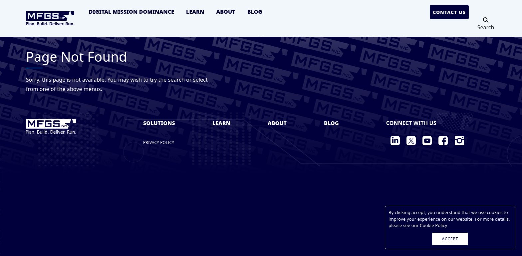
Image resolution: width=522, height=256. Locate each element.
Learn (195, 11)
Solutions (159, 123)
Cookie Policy (433, 225)
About (225, 11)
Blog (254, 11)
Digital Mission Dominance (131, 11)
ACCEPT (450, 239)
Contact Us (449, 12)
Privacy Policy (158, 142)
